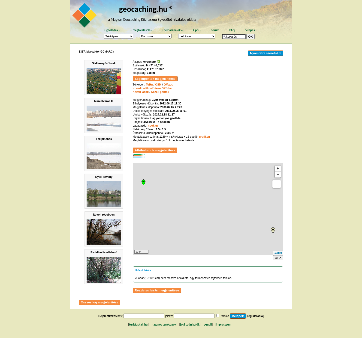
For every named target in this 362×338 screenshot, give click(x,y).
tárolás (225, 316)
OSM (158, 84)
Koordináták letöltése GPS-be (152, 88)
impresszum (224, 324)
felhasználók (172, 30)
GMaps (168, 84)
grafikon (204, 136)
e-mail (208, 324)
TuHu (149, 84)
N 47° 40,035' (154, 65)
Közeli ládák (141, 92)
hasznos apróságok (164, 324)
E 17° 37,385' (155, 69)
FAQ (232, 30)
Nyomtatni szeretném (265, 53)
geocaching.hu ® (146, 9)
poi (197, 30)
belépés (249, 30)
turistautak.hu (138, 324)
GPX (278, 257)
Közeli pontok (160, 92)
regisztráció (255, 316)
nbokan (153, 125)
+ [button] (278, 168)
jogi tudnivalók (190, 324)
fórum (215, 30)
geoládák (112, 30)
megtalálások (141, 30)
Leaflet (278, 253)
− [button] (278, 174)
